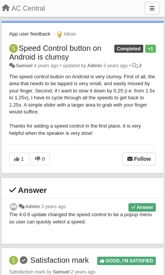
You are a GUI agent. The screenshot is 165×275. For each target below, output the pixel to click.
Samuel (24, 65)
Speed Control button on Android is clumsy (55, 52)
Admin (94, 65)
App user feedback (29, 34)
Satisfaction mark (59, 260)
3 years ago (53, 206)
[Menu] (152, 8)
